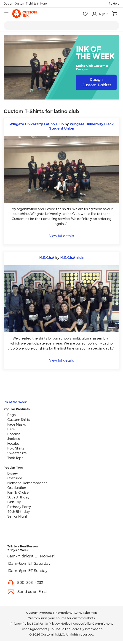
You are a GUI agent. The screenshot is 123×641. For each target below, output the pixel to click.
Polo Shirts (15, 448)
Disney (12, 473)
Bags (11, 415)
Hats (11, 429)
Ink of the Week (15, 402)
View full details (61, 236)
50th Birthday (18, 497)
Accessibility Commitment (93, 624)
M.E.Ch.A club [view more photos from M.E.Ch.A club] (72, 257)
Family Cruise (18, 492)
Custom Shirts (18, 420)
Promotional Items (68, 613)
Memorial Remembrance (27, 483)
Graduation (16, 488)
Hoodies (13, 434)
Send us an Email (32, 591)
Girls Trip (14, 502)
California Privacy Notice (52, 624)
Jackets (13, 439)
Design (96, 82)
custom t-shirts (83, 618)
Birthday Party (19, 507)
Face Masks (16, 424)
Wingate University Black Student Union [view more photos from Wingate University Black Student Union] (81, 126)
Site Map (90, 613)
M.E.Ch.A (46, 257)
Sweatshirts (17, 453)
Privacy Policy (21, 624)
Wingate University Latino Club (36, 124)
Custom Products (39, 613)
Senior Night (17, 516)
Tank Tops (15, 458)
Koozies (13, 444)
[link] (24, 13)
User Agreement (34, 629)
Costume (14, 478)
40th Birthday (18, 512)
